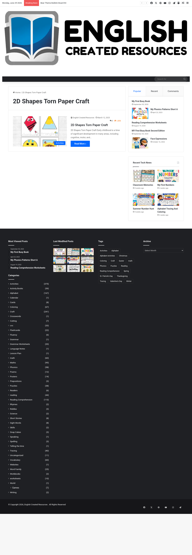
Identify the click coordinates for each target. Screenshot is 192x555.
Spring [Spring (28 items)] (126, 273)
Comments (173, 91)
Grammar (14, 341)
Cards (12, 304)
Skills (12, 430)
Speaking (14, 439)
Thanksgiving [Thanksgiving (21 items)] (122, 278)
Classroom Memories (143, 187)
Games (15, 490)
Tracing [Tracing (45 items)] (103, 283)
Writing (13, 494)
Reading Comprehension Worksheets (150, 124)
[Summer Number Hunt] (144, 202)
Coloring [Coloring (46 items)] (103, 263)
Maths (13, 365)
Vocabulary (15, 462)
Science (13, 416)
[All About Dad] (59, 270)
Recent (154, 91)
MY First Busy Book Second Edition (149, 132)
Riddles (13, 411)
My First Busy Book (142, 102)
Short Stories (16, 420)
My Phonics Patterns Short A (165, 110)
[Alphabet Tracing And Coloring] (168, 202)
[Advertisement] (90, 533)
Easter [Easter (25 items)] (121, 263)
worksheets (15, 480)
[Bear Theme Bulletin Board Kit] (59, 254)
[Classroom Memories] (144, 178)
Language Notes (17, 351)
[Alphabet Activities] (73, 270)
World (12, 485)
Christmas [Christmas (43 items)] (123, 258)
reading (13, 397)
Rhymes (13, 406)
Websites (14, 467)
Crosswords (15, 318)
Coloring (14, 309)
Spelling (13, 443)
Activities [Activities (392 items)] (103, 253)
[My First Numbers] (168, 178)
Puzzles (13, 388)
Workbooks (15, 476)
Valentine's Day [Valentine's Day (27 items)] (116, 283)
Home (16, 92)
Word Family (15, 471)
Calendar (14, 300)
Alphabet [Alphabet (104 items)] (115, 253)
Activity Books (16, 290)
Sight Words (15, 425)
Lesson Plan (15, 355)
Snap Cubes (15, 434)
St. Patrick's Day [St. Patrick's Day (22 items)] (106, 278)
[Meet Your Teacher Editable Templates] (87, 262)
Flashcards (15, 332)
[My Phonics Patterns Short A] (141, 114)
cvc (11, 328)
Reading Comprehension (21, 402)
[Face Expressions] (141, 144)
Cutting (13, 323)
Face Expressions (160, 140)
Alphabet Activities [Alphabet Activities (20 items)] (107, 258)
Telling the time (17, 448)
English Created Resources (83, 118)
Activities (14, 286)
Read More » (80, 143)
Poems (13, 374)
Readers (14, 392)
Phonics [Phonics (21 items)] (103, 268)
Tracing (13, 453)
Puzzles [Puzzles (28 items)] (114, 268)
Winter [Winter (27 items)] (129, 283)
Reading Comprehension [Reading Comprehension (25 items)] (110, 273)
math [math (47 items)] (130, 263)
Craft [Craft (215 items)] (113, 263)
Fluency (13, 337)
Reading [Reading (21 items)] (124, 268)
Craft (12, 314)
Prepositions (15, 383)
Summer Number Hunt (143, 211)
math (12, 360)
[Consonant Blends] (87, 270)
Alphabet (14, 295)
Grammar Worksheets (20, 346)
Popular (137, 91)
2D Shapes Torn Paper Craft (89, 125)
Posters (13, 379)
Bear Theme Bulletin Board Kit (53, 3)
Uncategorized (16, 457)
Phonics (13, 369)
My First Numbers (165, 187)
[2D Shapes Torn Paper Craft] (40, 131)
